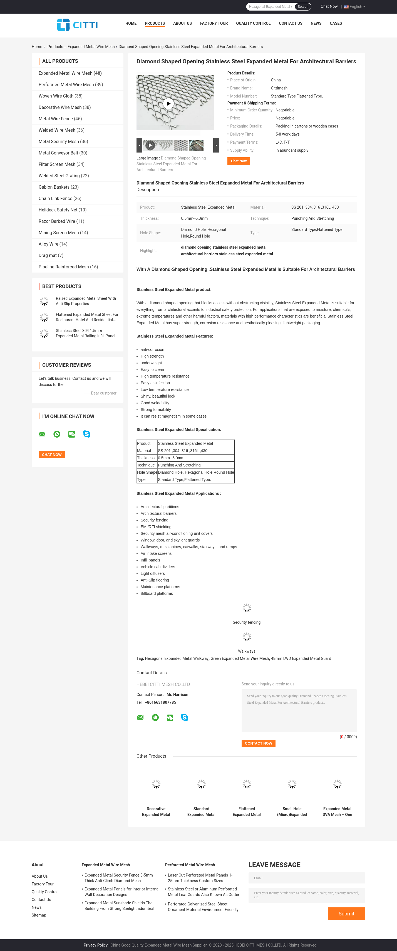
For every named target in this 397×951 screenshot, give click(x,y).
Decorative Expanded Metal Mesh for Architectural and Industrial (156, 812)
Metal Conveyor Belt (58, 153)
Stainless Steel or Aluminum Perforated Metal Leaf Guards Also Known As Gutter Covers (203, 892)
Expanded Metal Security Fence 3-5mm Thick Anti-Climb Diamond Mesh (119, 878)
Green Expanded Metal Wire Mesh (240, 658)
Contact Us (290, 23)
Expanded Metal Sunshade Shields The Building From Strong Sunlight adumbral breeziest (119, 906)
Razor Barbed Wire (57, 221)
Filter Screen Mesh (57, 164)
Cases (336, 23)
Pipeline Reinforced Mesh (64, 266)
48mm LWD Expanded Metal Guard (301, 658)
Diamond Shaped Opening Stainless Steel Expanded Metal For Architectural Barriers (171, 164)
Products (155, 23)
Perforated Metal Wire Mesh (66, 84)
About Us (182, 23)
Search (303, 7)
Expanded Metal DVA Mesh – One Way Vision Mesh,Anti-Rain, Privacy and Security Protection (337, 812)
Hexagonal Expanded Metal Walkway (177, 658)
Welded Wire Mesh (57, 130)
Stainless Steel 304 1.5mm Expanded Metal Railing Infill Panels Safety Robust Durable (86, 335)
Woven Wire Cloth (56, 96)
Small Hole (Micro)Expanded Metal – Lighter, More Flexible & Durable (292, 812)
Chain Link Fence (55, 198)
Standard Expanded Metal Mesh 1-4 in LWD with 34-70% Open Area (201, 812)
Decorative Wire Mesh (60, 107)
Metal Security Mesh (59, 141)
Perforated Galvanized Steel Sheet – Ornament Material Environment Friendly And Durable (203, 907)
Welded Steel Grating (59, 175)
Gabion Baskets (54, 187)
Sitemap (39, 915)
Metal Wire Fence (56, 118)
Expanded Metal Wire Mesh (91, 46)
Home (131, 23)
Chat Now (329, 6)
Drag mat (48, 255)
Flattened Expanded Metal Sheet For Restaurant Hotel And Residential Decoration (87, 319)
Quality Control (253, 23)
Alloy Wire (48, 244)
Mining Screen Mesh (59, 232)
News (316, 23)
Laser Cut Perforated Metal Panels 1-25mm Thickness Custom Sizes (200, 878)
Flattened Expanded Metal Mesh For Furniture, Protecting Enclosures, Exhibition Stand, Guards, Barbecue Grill (246, 812)
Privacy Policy (96, 945)
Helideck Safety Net (58, 210)
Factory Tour (214, 23)
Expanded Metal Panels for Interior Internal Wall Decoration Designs (122, 892)
